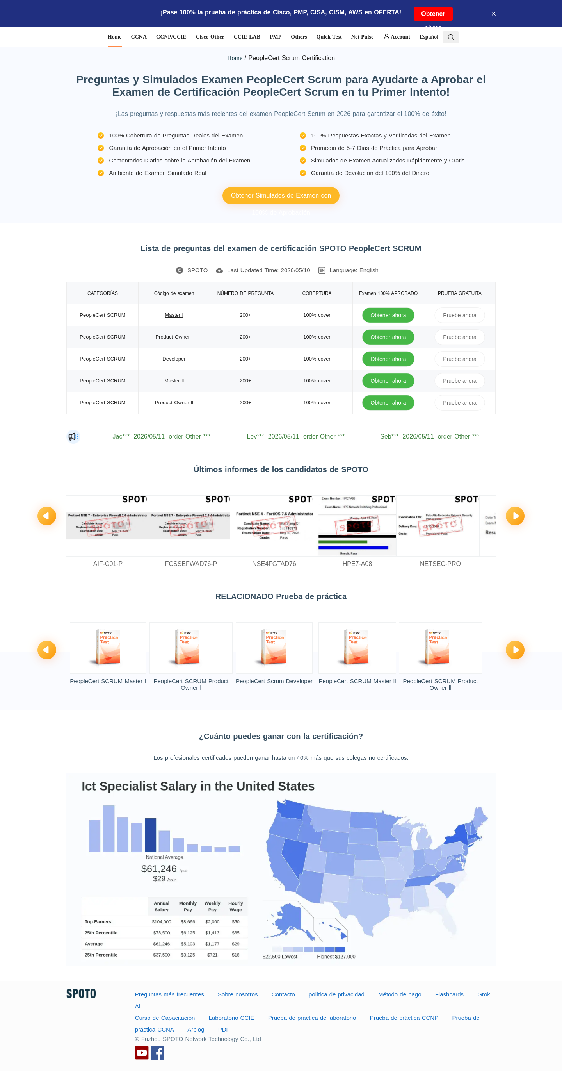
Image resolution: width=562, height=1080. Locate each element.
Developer (173, 359)
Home (234, 58)
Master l (174, 315)
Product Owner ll (174, 402)
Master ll (174, 381)
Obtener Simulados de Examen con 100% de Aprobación (281, 198)
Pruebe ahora (460, 315)
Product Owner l (173, 337)
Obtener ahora (433, 16)
